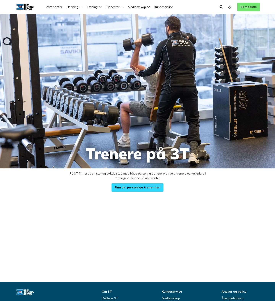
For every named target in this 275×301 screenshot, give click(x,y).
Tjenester (115, 7)
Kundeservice (163, 7)
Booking (75, 7)
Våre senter (54, 7)
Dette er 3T (110, 298)
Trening (95, 7)
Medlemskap (139, 7)
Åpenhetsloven (232, 298)
